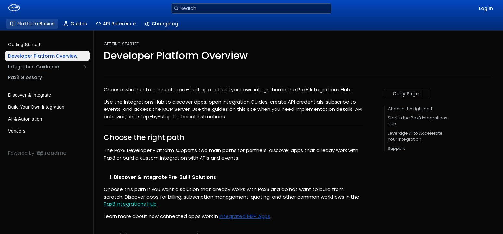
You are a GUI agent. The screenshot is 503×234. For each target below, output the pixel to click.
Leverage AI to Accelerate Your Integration (415, 136)
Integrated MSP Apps (244, 216)
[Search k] (251, 8)
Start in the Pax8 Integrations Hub (417, 121)
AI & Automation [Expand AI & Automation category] (48, 119)
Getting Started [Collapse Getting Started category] (48, 44)
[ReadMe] (52, 153)
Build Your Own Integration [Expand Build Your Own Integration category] (48, 107)
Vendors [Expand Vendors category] (48, 131)
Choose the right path (411, 109)
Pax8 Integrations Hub (130, 204)
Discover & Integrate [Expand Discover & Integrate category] (48, 95)
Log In (486, 8)
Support (396, 148)
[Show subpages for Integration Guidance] (85, 66)
